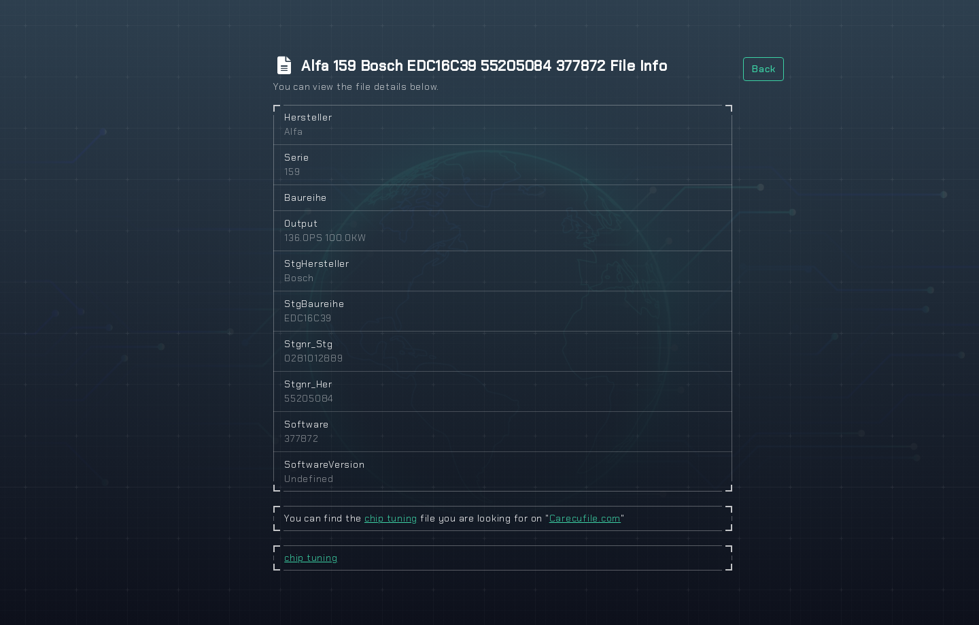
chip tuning (390, 518)
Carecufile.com (585, 518)
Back (763, 69)
